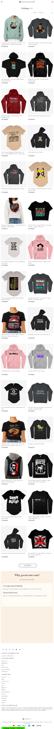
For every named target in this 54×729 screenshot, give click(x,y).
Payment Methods (6, 669)
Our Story (4, 677)
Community (4, 700)
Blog (3, 679)
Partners (3, 694)
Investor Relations (6, 692)
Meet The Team (5, 681)
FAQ (3, 665)
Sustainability (5, 696)
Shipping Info (5, 663)
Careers (3, 683)
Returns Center (5, 667)
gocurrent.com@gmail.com (8, 655)
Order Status (4, 671)
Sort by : (35, 12)
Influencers (4, 687)
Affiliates (3, 689)
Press (3, 685)
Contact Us (4, 661)
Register (3, 702)
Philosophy (4, 698)
